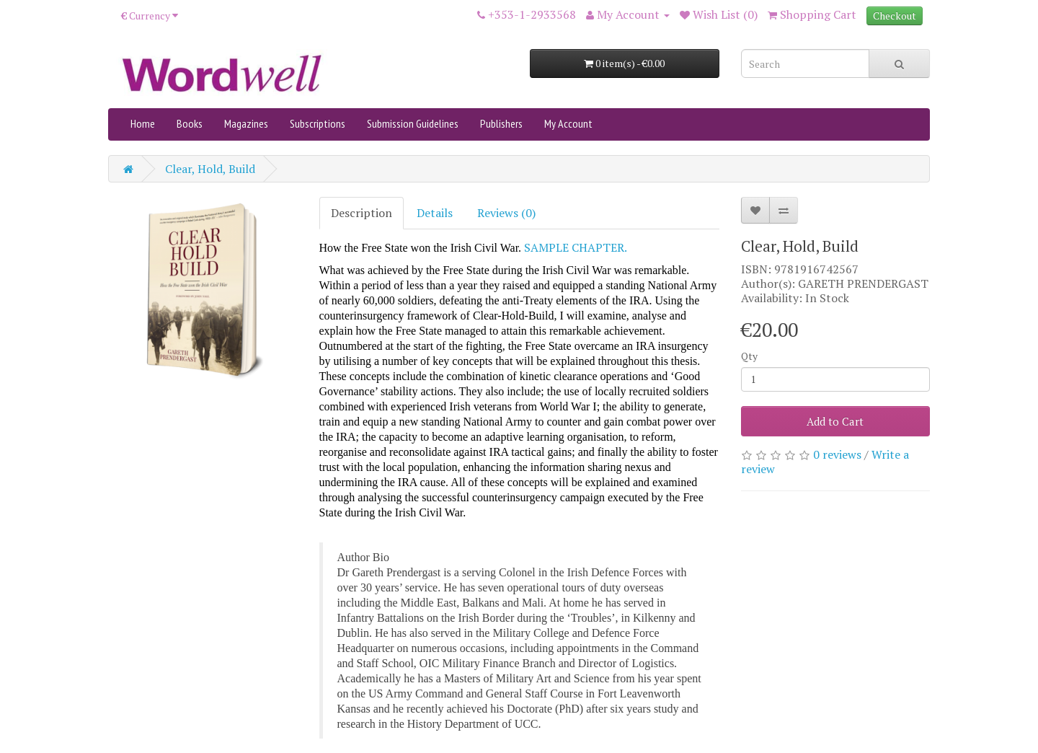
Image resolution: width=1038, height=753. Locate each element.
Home (142, 123)
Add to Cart (835, 421)
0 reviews (837, 454)
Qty (749, 356)
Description (361, 213)
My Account (568, 123)
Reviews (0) (506, 213)
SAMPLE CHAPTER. (575, 247)
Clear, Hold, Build (210, 169)
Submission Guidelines (412, 123)
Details (435, 213)
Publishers (501, 123)
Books (190, 123)
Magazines (246, 123)
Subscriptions (317, 123)
